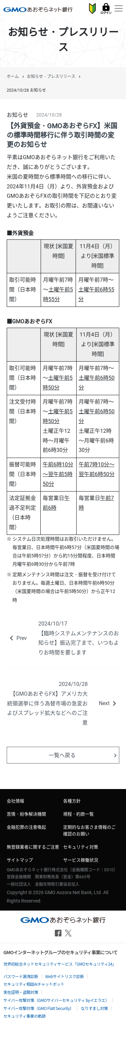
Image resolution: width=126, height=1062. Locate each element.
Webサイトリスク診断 (64, 976)
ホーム (13, 76)
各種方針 (72, 800)
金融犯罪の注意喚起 (26, 827)
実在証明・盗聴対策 (20, 992)
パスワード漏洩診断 (20, 976)
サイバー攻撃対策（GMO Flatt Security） (38, 1008)
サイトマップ (20, 860)
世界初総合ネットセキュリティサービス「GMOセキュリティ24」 (59, 964)
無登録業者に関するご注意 (33, 846)
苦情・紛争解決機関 (26, 814)
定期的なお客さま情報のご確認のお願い (89, 831)
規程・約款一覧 (78, 814)
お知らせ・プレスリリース (51, 76)
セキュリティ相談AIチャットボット (33, 984)
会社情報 (15, 800)
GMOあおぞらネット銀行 (38, 9)
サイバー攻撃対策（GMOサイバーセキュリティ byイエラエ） (56, 1000)
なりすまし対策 (94, 1008)
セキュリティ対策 (80, 846)
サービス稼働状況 (80, 860)
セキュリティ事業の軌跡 (24, 1016)
